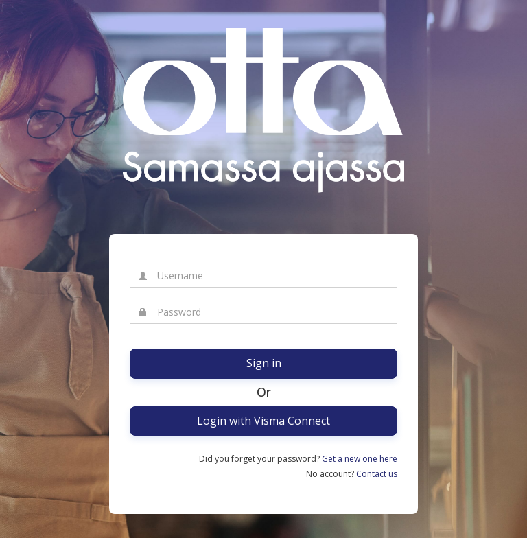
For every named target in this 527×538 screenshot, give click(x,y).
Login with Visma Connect (263, 420)
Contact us (376, 474)
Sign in (263, 363)
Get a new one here (359, 459)
